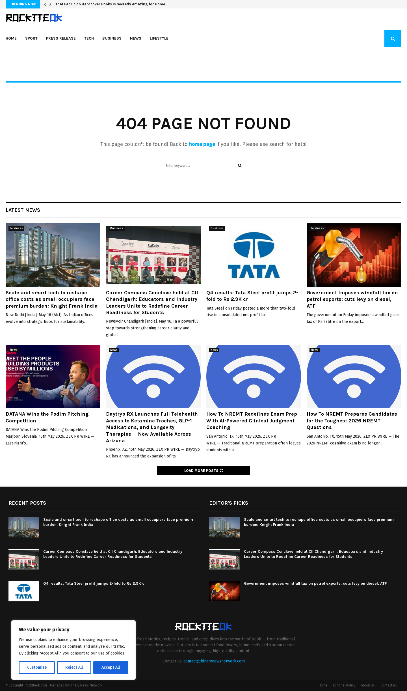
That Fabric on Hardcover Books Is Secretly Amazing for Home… (111, 4)
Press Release (61, 38)
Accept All (110, 667)
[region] (73, 650)
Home (11, 38)
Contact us (388, 685)
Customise (37, 667)
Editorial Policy (344, 685)
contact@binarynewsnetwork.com (214, 661)
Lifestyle (159, 38)
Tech (89, 38)
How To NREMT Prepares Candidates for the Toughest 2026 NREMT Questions (352, 420)
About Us (368, 685)
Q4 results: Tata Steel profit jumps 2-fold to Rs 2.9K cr (94, 583)
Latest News (23, 210)
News (135, 38)
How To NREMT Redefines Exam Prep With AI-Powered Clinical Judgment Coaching (251, 420)
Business (112, 38)
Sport (31, 38)
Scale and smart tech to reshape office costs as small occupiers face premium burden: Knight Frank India (52, 299)
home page (202, 144)
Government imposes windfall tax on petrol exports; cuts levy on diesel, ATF (352, 299)
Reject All (74, 667)
